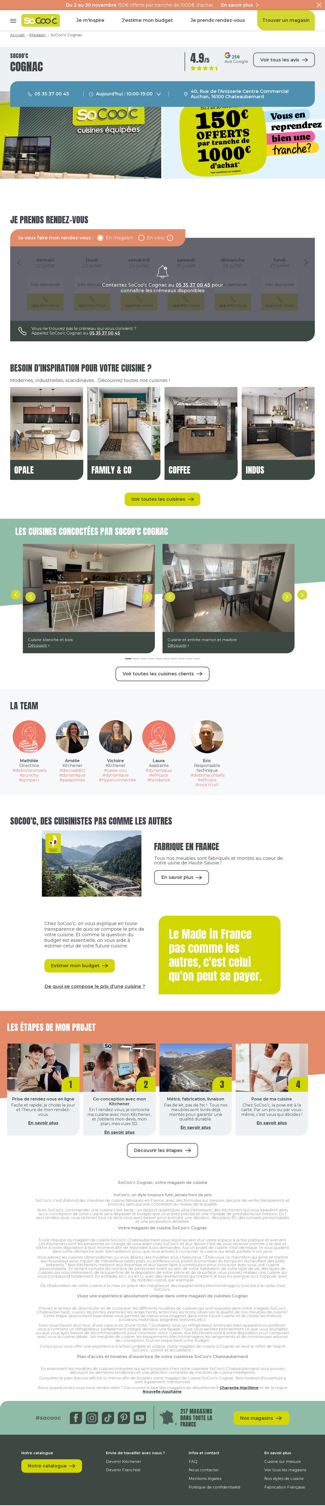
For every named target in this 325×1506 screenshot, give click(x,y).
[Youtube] (140, 1419)
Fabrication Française (284, 1487)
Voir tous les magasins (285, 1470)
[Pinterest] (124, 1419)
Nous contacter (204, 1470)
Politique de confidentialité (215, 1487)
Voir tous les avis (279, 59)
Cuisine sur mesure (282, 1462)
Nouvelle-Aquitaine (162, 1392)
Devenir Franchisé (123, 1470)
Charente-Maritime (239, 1388)
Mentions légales (205, 1479)
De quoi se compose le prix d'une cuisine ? (94, 987)
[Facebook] (76, 1419)
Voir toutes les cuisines (158, 499)
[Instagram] (92, 1419)
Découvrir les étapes (158, 1151)
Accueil (17, 34)
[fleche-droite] (302, 597)
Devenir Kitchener (123, 1462)
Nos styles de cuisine (284, 1479)
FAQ (193, 1462)
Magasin (37, 34)
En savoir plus (177, 878)
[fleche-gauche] (15, 597)
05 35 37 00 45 (193, 285)
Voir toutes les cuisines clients (158, 674)
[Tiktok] (108, 1419)
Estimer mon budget (76, 966)
